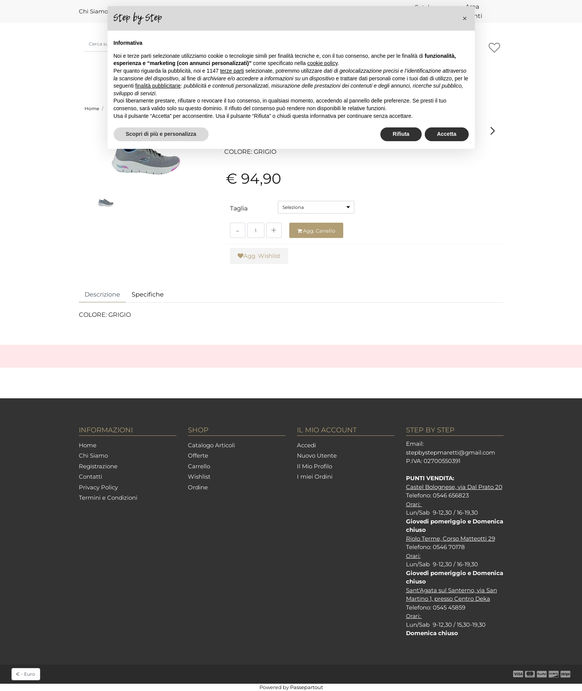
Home (92, 108)
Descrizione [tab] (102, 294)
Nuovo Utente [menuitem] (317, 455)
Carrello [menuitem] (199, 466)
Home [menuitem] (87, 445)
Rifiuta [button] (401, 134)
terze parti (232, 71)
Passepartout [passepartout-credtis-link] (306, 687)
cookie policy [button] (322, 63)
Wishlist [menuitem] (199, 476)
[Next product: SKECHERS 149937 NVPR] (493, 130)
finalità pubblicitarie (158, 86)
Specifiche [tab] (148, 294)
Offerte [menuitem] (198, 455)
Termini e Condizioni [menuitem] (108, 497)
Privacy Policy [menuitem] (98, 487)
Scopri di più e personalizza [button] (161, 134)
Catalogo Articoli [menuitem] (211, 445)
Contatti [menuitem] (90, 476)
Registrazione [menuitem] (98, 466)
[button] (145, 157)
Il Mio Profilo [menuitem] (314, 466)
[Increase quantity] (274, 230)
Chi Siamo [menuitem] (93, 11)
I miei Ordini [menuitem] (315, 476)
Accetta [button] (446, 134)
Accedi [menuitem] (306, 445)
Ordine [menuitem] (198, 487)
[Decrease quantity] (237, 230)
